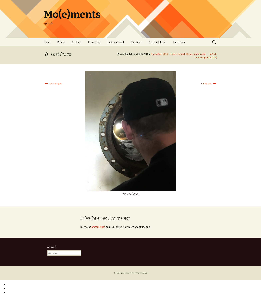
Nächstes (209, 83)
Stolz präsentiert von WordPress (130, 272)
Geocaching (94, 42)
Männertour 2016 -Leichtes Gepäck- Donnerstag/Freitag (178, 53)
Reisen (60, 42)
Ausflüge (76, 42)
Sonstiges (136, 42)
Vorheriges (53, 83)
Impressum (179, 42)
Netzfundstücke (157, 42)
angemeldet (98, 226)
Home (47, 42)
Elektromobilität (115, 42)
